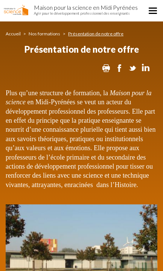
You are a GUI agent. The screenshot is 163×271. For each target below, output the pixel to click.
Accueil (13, 34)
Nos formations (44, 34)
